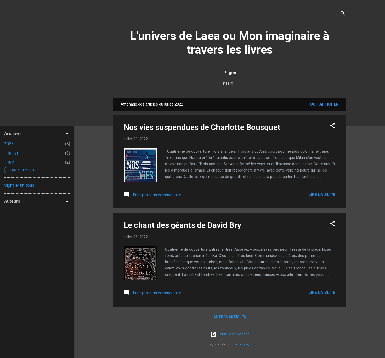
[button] (332, 127)
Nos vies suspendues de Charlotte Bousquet (202, 127)
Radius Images (243, 344)
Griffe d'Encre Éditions (282, 84)
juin (11, 162)
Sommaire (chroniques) (222, 84)
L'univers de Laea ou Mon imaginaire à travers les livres (229, 43)
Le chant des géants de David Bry (182, 225)
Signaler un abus (19, 185)
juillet (13, 153)
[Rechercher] (343, 14)
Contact (327, 84)
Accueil (131, 84)
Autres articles (229, 317)
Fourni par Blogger (229, 334)
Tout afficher (323, 104)
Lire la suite (322, 194)
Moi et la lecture (168, 84)
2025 (9, 143)
